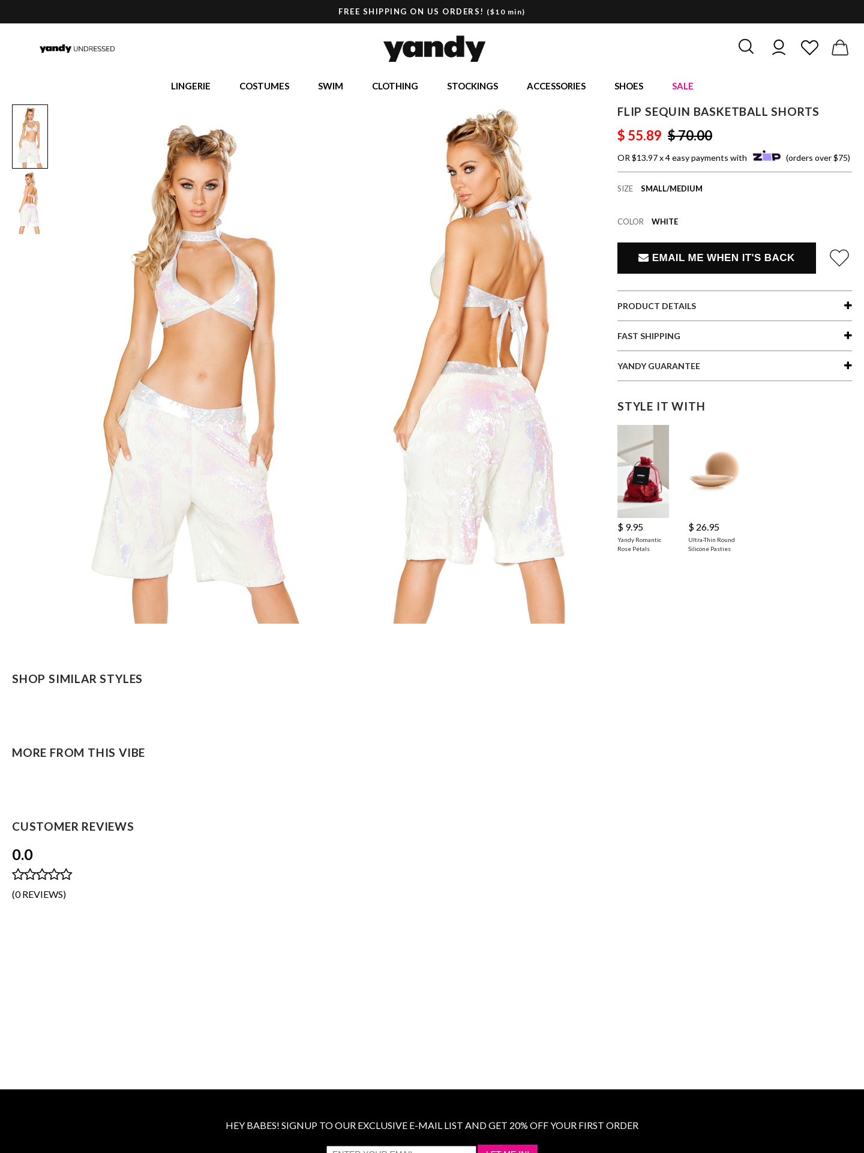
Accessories (556, 87)
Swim (330, 87)
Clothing (395, 87)
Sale (683, 87)
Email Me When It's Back (716, 260)
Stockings (472, 87)
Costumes (264, 87)
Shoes (628, 87)
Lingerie (191, 87)
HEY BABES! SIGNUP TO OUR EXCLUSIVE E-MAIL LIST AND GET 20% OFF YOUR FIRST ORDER (432, 1128)
